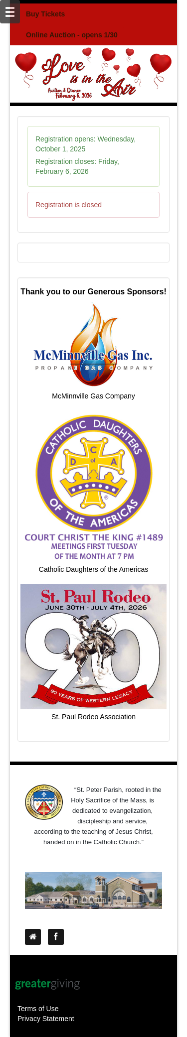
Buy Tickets (45, 14)
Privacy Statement (45, 1019)
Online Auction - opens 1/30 (72, 35)
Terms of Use (37, 1009)
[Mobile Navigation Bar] (10, 11)
